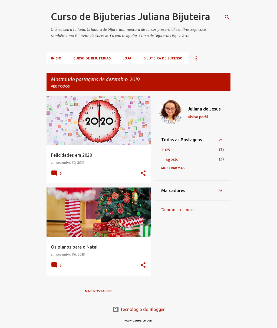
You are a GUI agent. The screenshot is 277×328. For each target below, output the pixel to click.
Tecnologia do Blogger (139, 309)
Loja (127, 58)
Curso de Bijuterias (92, 58)
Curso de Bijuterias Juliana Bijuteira (130, 16)
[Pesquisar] (227, 17)
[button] (143, 173)
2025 (165, 150)
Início (56, 58)
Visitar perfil (198, 117)
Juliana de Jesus (204, 108)
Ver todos (60, 86)
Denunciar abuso (177, 209)
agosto (172, 159)
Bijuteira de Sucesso (163, 58)
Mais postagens (99, 291)
